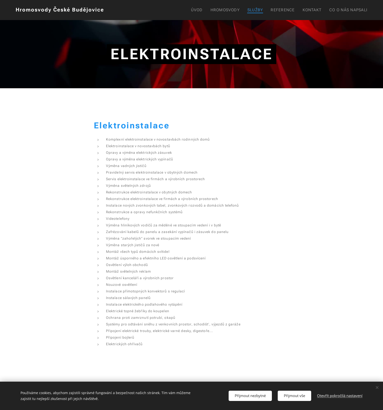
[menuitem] (197, 10)
